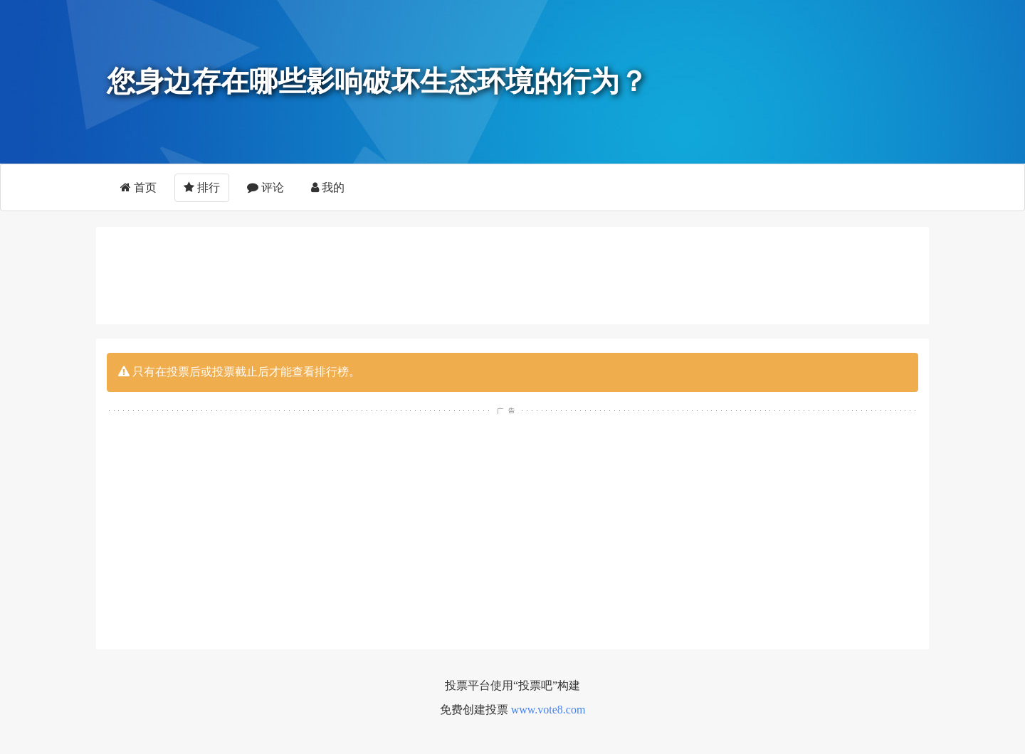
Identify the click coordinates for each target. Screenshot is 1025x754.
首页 (138, 187)
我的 (328, 187)
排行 (202, 187)
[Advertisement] (512, 273)
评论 (265, 187)
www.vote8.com (548, 709)
